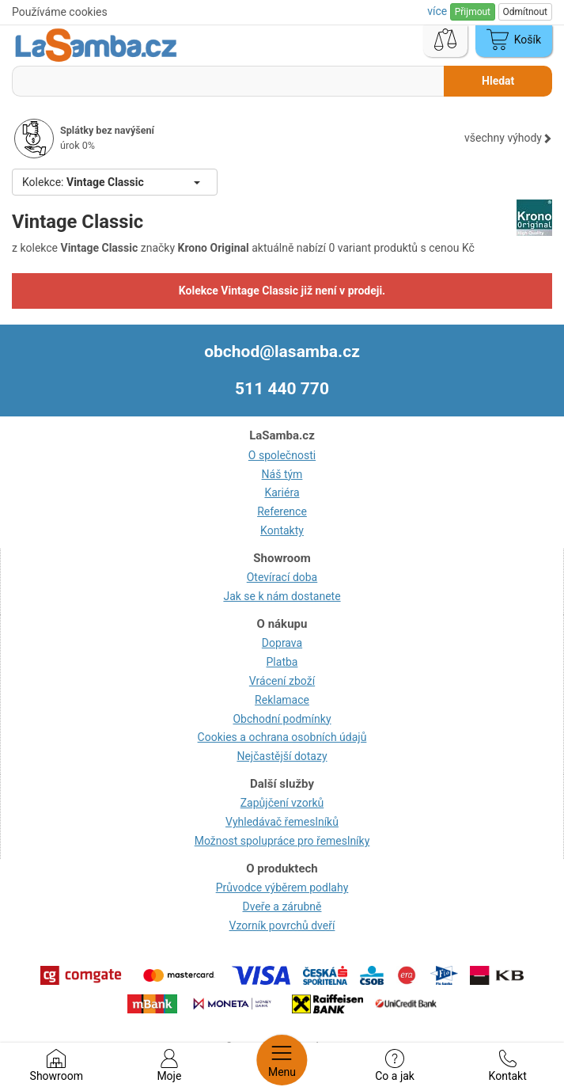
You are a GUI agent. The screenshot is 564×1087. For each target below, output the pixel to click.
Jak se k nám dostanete (281, 596)
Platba (282, 662)
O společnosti (282, 455)
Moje (169, 1065)
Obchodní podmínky (282, 719)
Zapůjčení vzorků (282, 802)
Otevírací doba (282, 577)
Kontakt (508, 1065)
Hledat (498, 80)
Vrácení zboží (282, 681)
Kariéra (281, 492)
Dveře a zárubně (282, 906)
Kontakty (282, 530)
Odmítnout (525, 11)
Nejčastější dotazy (282, 756)
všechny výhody (508, 137)
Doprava (282, 643)
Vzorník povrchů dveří (282, 925)
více (438, 11)
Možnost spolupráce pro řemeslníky (282, 840)
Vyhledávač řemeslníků (282, 821)
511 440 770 (282, 388)
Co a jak (394, 1065)
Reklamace (282, 700)
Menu (282, 1060)
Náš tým (282, 474)
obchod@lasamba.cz (282, 351)
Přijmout (472, 11)
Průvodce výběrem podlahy (282, 887)
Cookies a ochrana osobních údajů (282, 737)
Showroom (56, 1065)
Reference (282, 511)
